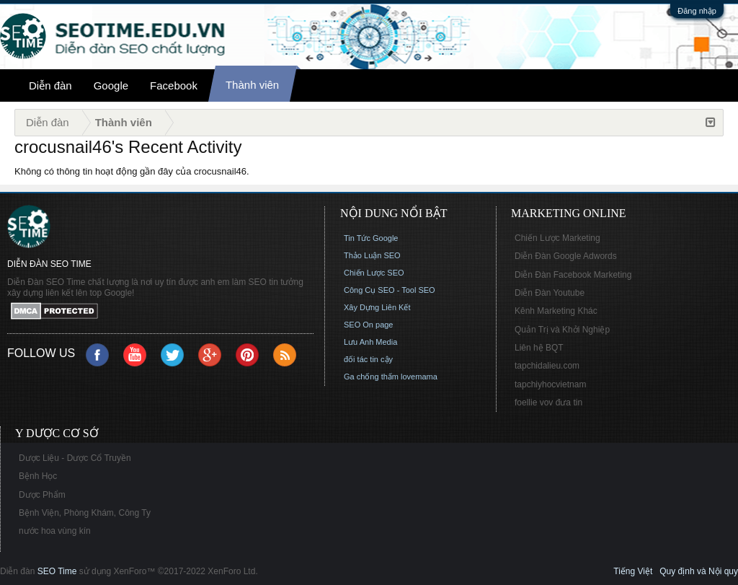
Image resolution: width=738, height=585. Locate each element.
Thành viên (252, 85)
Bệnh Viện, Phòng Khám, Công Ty (85, 513)
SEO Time (57, 571)
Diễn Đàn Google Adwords (566, 256)
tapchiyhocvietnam (550, 384)
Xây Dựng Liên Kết (377, 307)
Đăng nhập (696, 10)
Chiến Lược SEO (374, 272)
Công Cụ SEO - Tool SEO (389, 290)
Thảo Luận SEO (372, 255)
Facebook (173, 85)
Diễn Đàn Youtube (549, 293)
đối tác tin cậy (368, 359)
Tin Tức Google (371, 238)
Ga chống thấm (371, 376)
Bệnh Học (38, 476)
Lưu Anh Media (370, 342)
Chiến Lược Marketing (557, 238)
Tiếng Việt (632, 571)
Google (111, 85)
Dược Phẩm (42, 495)
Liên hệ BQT (539, 348)
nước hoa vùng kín (55, 531)
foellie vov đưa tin (548, 402)
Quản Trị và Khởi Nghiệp (562, 330)
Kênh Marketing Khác (556, 311)
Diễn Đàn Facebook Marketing (573, 275)
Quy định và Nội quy (698, 571)
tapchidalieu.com (547, 366)
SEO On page (369, 324)
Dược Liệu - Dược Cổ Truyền (75, 458)
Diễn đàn (50, 85)
